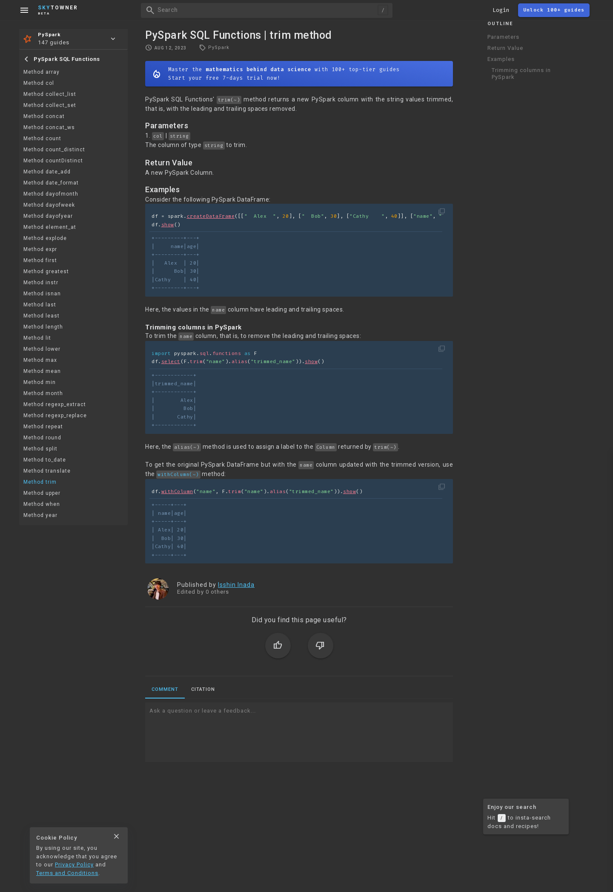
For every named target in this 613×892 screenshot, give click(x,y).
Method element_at (49, 227)
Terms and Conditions (67, 873)
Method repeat (43, 427)
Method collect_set (49, 105)
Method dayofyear (48, 216)
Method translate (47, 471)
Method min (39, 382)
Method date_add (47, 172)
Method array (41, 72)
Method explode (45, 238)
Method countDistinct (53, 161)
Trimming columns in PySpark (521, 73)
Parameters (503, 37)
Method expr (40, 249)
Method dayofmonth (50, 194)
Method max (40, 360)
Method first (40, 260)
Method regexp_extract (54, 404)
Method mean (42, 371)
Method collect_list (49, 94)
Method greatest (46, 271)
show (167, 225)
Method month (43, 393)
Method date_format (51, 183)
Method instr (40, 283)
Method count (42, 138)
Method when (41, 504)
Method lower (41, 349)
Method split (40, 449)
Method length (43, 327)
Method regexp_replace (55, 416)
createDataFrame (211, 216)
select (170, 361)
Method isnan (42, 294)
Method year (40, 515)
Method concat (44, 116)
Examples (501, 59)
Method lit (37, 338)
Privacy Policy (74, 864)
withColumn (177, 491)
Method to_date (44, 460)
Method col (38, 83)
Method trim (40, 482)
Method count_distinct (54, 150)
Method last (39, 305)
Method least (41, 316)
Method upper (41, 493)
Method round (42, 438)
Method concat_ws (49, 127)
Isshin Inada (236, 584)
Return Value (505, 48)
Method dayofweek (49, 205)
